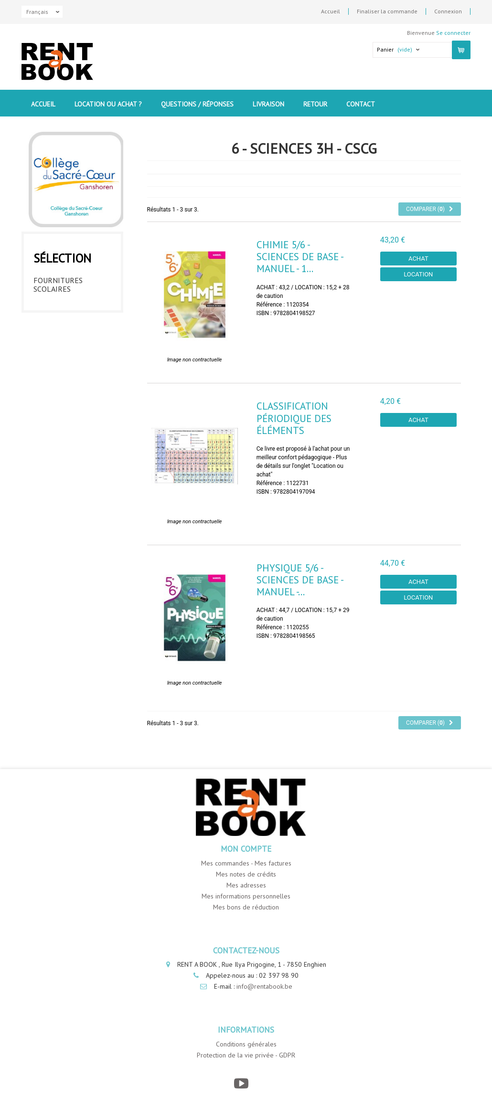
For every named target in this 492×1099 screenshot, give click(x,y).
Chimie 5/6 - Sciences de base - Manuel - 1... (300, 256)
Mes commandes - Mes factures (246, 863)
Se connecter (453, 32)
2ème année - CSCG (66, 323)
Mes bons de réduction (246, 907)
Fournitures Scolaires (58, 282)
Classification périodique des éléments (294, 418)
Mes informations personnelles (246, 896)
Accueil (330, 11)
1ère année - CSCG (66, 305)
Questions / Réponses (197, 104)
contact (360, 104)
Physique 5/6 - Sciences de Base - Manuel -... (300, 579)
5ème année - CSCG (66, 379)
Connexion (448, 11)
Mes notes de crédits (246, 874)
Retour (315, 104)
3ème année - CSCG (66, 342)
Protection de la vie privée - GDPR (246, 1055)
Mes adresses (246, 885)
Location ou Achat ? (108, 104)
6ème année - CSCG (66, 398)
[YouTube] (241, 1083)
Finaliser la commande (387, 11)
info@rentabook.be (264, 986)
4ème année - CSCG (66, 361)
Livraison (268, 104)
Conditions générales (246, 1044)
